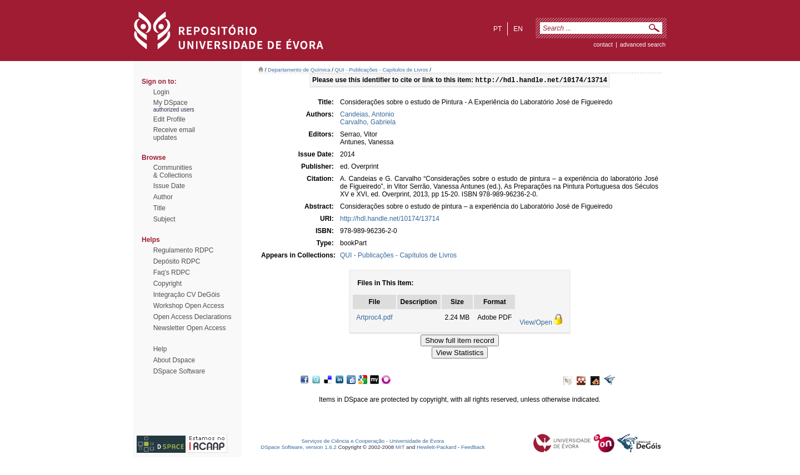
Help (160, 349)
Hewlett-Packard (436, 448)
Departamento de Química (299, 70)
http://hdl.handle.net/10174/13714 (389, 220)
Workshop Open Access (188, 306)
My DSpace (170, 103)
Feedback (473, 448)
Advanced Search (643, 44)
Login (161, 92)
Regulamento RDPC (183, 250)
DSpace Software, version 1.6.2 (299, 448)
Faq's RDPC (171, 272)
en (518, 29)
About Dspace (174, 360)
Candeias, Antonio (367, 115)
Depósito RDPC (177, 261)
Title (159, 208)
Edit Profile (169, 119)
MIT (400, 448)
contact (603, 44)
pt (497, 29)
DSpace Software (179, 371)
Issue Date (169, 186)
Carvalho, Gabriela (368, 123)
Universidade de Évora (416, 442)
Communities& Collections (172, 171)
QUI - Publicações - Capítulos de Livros (381, 70)
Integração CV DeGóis (186, 295)
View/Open (535, 323)
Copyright (167, 283)
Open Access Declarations (192, 317)
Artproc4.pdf (374, 318)
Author (163, 197)
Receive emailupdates (174, 134)
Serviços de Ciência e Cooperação (343, 442)
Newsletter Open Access (189, 328)
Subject (164, 219)
